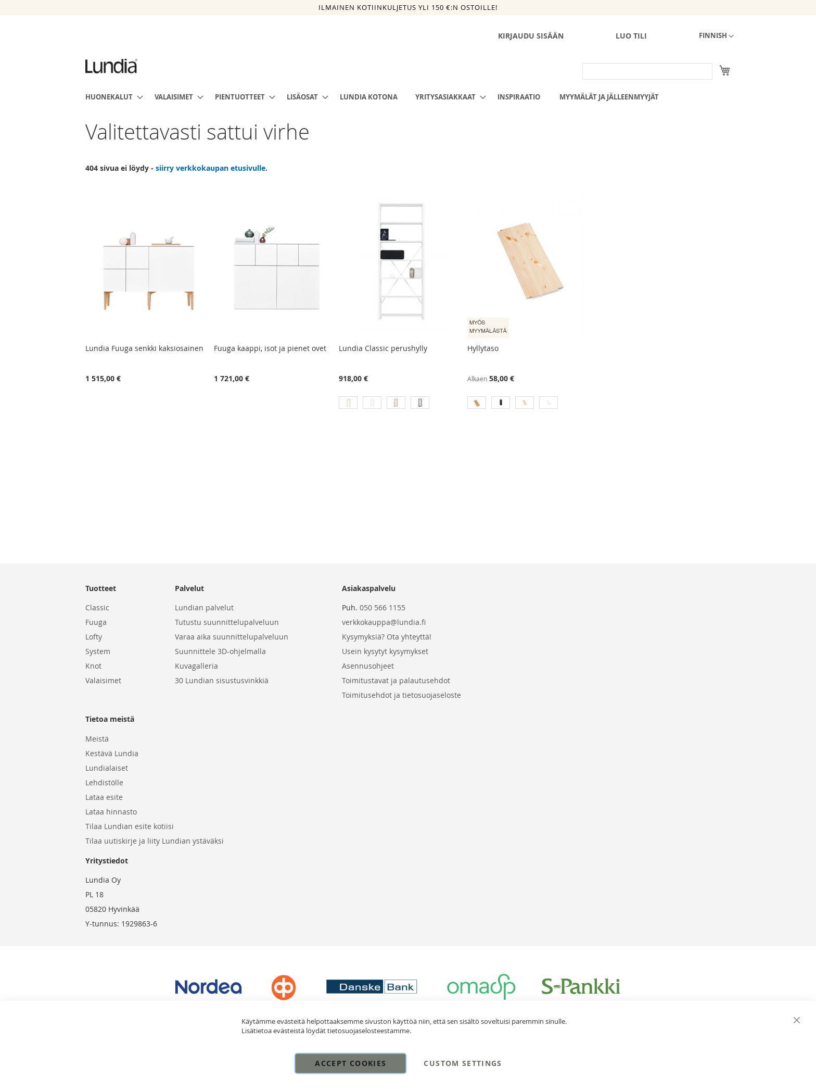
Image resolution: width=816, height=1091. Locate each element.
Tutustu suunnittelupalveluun (227, 622)
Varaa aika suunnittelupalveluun (231, 637)
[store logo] (111, 66)
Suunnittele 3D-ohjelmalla (220, 651)
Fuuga (96, 622)
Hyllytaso (483, 348)
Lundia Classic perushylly (383, 348)
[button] (716, 36)
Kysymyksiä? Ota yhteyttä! (386, 637)
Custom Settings (463, 1063)
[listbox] (401, 403)
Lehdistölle (104, 782)
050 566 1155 (382, 607)
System (97, 651)
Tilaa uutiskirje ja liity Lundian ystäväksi (154, 841)
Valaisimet (103, 680)
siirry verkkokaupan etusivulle (210, 168)
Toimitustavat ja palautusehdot (396, 680)
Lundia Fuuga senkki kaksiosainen (144, 348)
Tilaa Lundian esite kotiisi (129, 826)
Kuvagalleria (196, 666)
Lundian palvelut (204, 607)
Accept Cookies (350, 1063)
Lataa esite (104, 797)
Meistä (97, 739)
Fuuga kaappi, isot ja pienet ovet (270, 348)
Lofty (93, 637)
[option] (348, 402)
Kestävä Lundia (111, 753)
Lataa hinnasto (111, 812)
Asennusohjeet (368, 666)
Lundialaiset (106, 768)
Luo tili (631, 36)
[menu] (408, 96)
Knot (93, 666)
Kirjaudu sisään (531, 36)
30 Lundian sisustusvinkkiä (222, 680)
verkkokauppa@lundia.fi (384, 622)
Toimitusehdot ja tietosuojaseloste (401, 695)
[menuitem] (111, 96)
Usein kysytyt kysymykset (385, 651)
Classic (97, 607)
